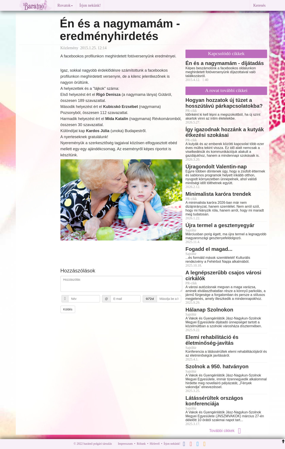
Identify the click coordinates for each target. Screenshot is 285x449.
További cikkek (226, 430)
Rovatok (65, 5)
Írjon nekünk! (90, 5)
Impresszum (125, 444)
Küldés (68, 309)
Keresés (259, 5)
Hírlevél (155, 444)
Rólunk (141, 444)
